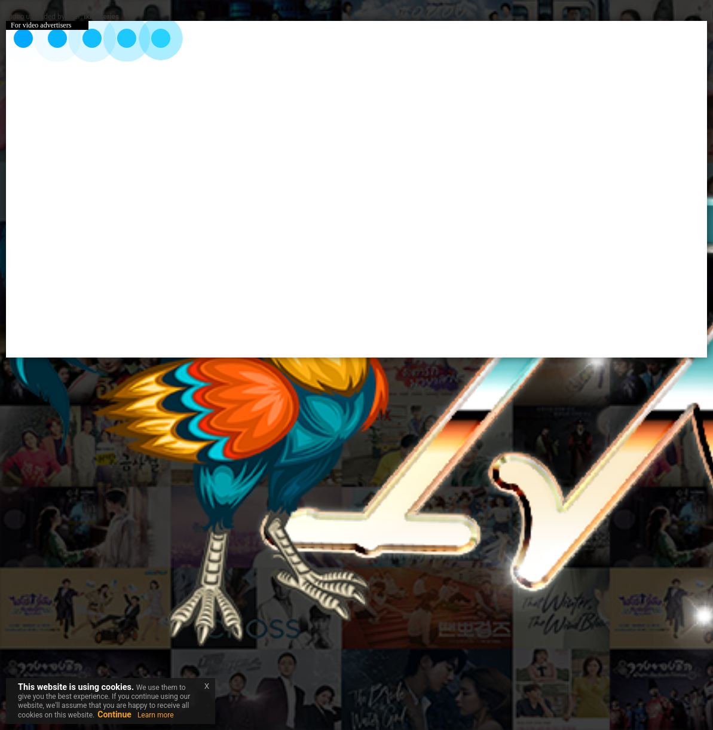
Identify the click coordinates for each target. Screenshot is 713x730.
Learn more (155, 715)
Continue (114, 714)
